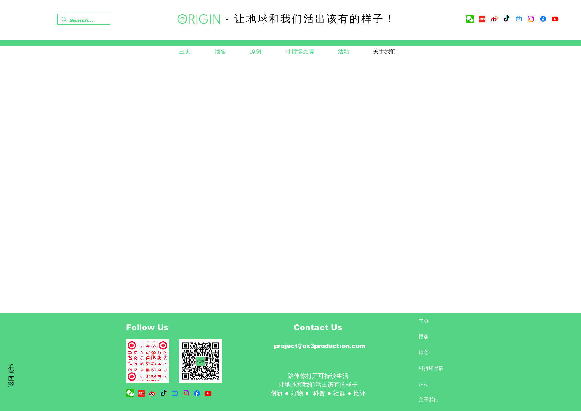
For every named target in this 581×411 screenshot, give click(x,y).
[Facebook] (543, 19)
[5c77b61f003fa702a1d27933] (482, 19)
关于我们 (429, 399)
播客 (424, 336)
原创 (424, 352)
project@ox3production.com (320, 346)
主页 (424, 321)
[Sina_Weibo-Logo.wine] (494, 19)
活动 (424, 384)
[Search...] (82, 20)
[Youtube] (555, 19)
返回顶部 (11, 375)
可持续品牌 (431, 368)
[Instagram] (531, 19)
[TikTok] (506, 19)
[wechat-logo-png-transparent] (470, 19)
